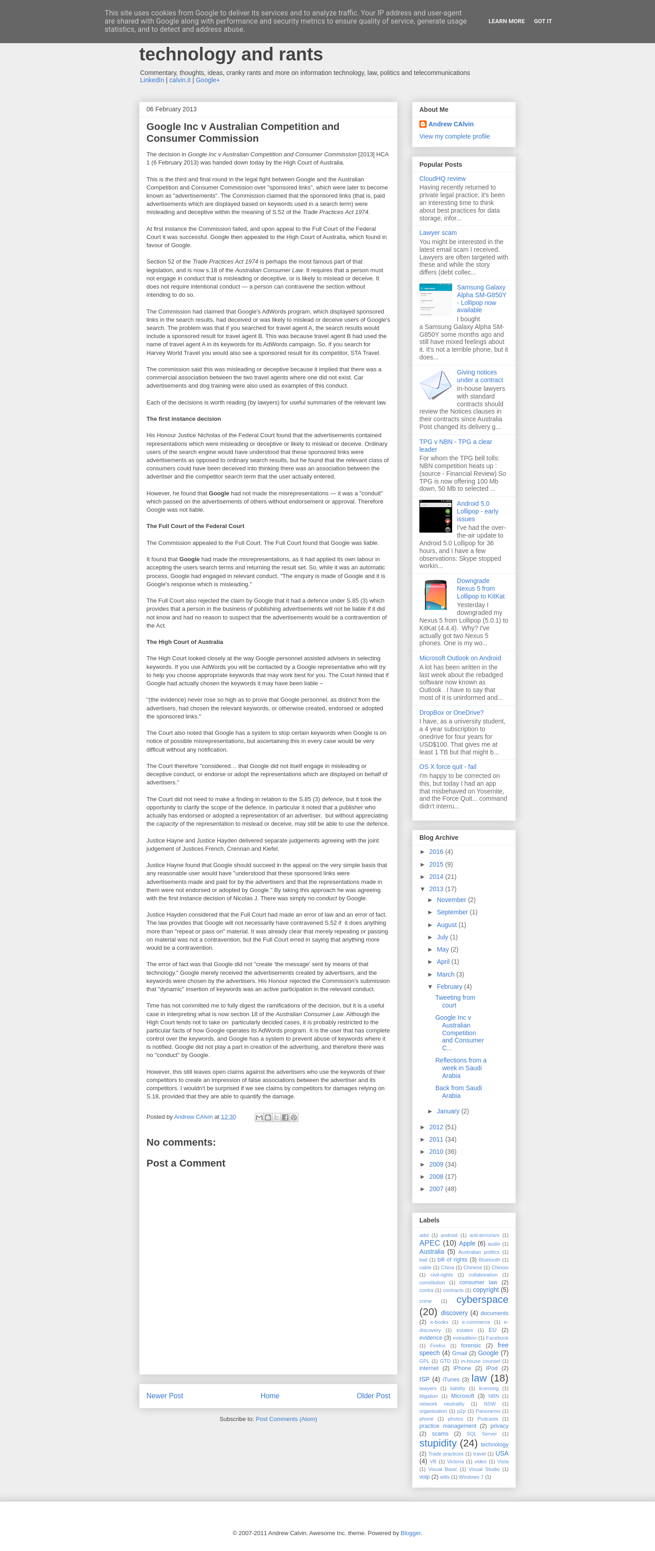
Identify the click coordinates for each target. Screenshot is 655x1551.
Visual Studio (484, 1469)
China (447, 1267)
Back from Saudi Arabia (458, 1091)
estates (465, 1330)
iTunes (451, 1379)
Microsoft (462, 1396)
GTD (445, 1361)
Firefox (438, 1345)
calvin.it (180, 80)
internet (428, 1368)
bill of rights (453, 1260)
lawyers (428, 1388)
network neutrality (441, 1403)
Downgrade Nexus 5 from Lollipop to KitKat (481, 588)
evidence (430, 1338)
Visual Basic (443, 1469)
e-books (439, 1322)
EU (493, 1330)
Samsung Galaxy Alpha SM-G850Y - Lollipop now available (482, 299)
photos (456, 1418)
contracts (453, 1290)
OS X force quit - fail (447, 766)
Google (488, 1353)
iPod (492, 1368)
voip (424, 1477)
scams (440, 1434)
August (447, 924)
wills (445, 1477)
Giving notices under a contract (480, 376)
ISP (424, 1379)
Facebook (497, 1338)
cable (425, 1267)
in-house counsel (480, 1361)
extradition (465, 1338)
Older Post (373, 1396)
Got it (543, 21)
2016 (437, 851)
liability (458, 1388)
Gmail (459, 1353)
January (449, 1111)
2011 (437, 1139)
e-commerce (476, 1322)
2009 (437, 1164)
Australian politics (478, 1252)
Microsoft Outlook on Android (460, 658)
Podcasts (487, 1418)
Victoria (455, 1461)
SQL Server (482, 1433)
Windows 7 (471, 1477)
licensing (489, 1388)
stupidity (438, 1443)
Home (270, 1396)
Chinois (500, 1267)
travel (480, 1453)
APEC (429, 1243)
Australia (431, 1251)
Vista (503, 1461)
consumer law (478, 1282)
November (452, 899)
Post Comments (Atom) (286, 1419)
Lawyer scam (438, 232)
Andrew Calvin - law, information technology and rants (280, 44)
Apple (467, 1243)
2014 (437, 876)
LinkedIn (152, 80)
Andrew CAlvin (451, 124)
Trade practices (446, 1453)
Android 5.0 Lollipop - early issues (478, 511)
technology (495, 1444)
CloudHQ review (442, 178)
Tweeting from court (455, 1001)
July (443, 937)
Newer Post (164, 1396)
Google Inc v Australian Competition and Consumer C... (459, 1033)
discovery (454, 1313)
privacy (499, 1426)
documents (494, 1313)
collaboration (483, 1274)
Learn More (507, 21)
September (453, 912)
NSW (490, 1403)
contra (426, 1290)
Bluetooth (489, 1259)
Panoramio (488, 1411)
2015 (437, 864)
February (450, 986)
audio (494, 1244)
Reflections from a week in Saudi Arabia (461, 1068)
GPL (424, 1361)
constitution (432, 1282)
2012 (437, 1127)
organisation (433, 1411)
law (479, 1378)
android (449, 1235)
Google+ (208, 80)
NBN (493, 1396)
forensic (471, 1345)
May (443, 949)
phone (426, 1418)
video (480, 1461)
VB (433, 1461)
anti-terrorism (484, 1235)
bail (423, 1259)
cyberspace (482, 1299)
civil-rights (441, 1274)
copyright (486, 1289)
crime (425, 1301)
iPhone (462, 1368)
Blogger (411, 1533)
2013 (437, 889)
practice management (447, 1426)
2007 (437, 1188)
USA (502, 1453)
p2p (461, 1411)
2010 (437, 1151)
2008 (437, 1176)
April (444, 961)
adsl (424, 1235)
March (446, 974)
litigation (428, 1396)
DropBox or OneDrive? (451, 712)
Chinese (473, 1267)
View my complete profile (454, 136)
